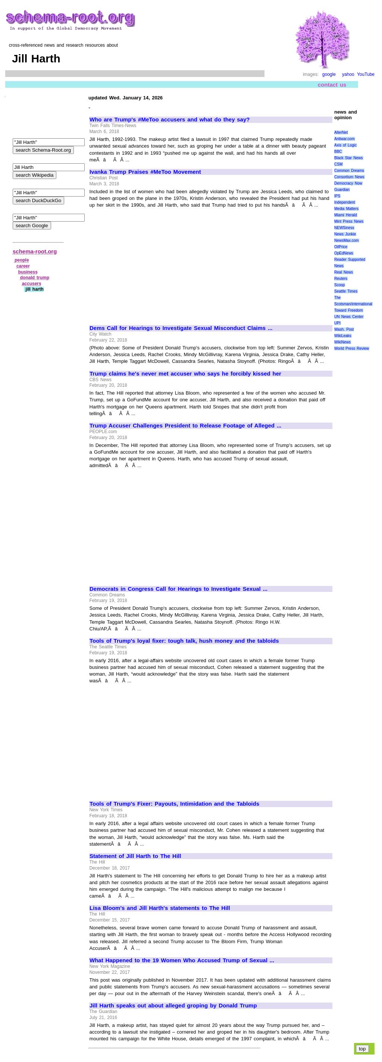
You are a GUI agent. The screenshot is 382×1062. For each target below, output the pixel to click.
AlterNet (341, 132)
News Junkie (345, 234)
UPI (337, 323)
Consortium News (349, 177)
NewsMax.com (346, 240)
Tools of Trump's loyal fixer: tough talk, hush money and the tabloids (184, 641)
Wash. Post (344, 329)
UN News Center (348, 317)
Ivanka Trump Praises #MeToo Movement (145, 172)
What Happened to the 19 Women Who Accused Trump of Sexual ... (182, 960)
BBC (338, 151)
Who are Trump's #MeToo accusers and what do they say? (170, 120)
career (23, 266)
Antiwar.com (344, 139)
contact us (332, 84)
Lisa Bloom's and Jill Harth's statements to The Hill (160, 908)
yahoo (348, 74)
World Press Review (351, 348)
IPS (337, 196)
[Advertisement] (152, 263)
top (362, 1049)
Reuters (340, 279)
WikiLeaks (342, 336)
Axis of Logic (345, 145)
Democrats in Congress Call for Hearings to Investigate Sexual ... (178, 589)
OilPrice (340, 247)
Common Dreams (349, 171)
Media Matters (346, 209)
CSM (338, 164)
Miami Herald (345, 215)
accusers (31, 283)
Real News (343, 272)
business (28, 272)
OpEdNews (343, 253)
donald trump (34, 277)
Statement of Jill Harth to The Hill (135, 856)
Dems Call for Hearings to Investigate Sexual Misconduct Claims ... (181, 328)
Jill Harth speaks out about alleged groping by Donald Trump (173, 1006)
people (22, 260)
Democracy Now (348, 183)
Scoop (339, 285)
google (329, 74)
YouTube (366, 74)
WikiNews (342, 342)
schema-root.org (35, 251)
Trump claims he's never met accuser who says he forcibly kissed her (185, 374)
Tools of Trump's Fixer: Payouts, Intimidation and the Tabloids (174, 804)
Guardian (342, 190)
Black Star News (348, 158)
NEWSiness (344, 228)
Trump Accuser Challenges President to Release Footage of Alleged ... (185, 426)
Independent (344, 202)
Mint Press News (348, 221)
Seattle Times (345, 291)
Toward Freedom (348, 310)
